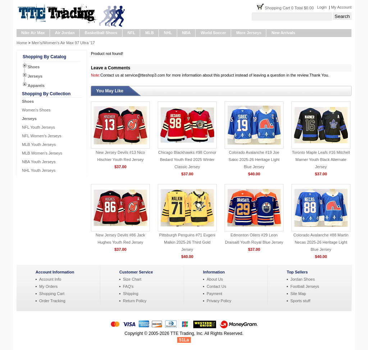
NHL (168, 33)
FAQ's (128, 286)
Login (322, 7)
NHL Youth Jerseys (38, 170)
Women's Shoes (36, 110)
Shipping (130, 293)
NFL (131, 33)
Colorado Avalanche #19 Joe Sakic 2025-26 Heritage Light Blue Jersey (254, 159)
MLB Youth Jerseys (39, 144)
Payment (214, 293)
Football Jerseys (304, 286)
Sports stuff (300, 301)
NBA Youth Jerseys (39, 162)
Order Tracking (52, 301)
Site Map (298, 293)
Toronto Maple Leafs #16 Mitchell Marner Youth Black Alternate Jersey (321, 159)
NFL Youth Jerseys (38, 127)
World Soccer (213, 33)
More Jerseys (248, 33)
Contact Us (216, 286)
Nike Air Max (33, 33)
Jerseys (35, 76)
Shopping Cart (51, 293)
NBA (186, 33)
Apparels (36, 85)
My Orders (48, 286)
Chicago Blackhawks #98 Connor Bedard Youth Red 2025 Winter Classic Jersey (187, 159)
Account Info (50, 279)
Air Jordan (65, 33)
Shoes (34, 67)
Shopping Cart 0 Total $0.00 (291, 8)
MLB (149, 33)
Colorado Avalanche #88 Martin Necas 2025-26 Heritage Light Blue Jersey (320, 242)
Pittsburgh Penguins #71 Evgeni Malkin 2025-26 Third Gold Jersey (187, 242)
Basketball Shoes (101, 33)
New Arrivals (283, 33)
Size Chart (132, 279)
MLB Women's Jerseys (42, 153)
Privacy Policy (219, 301)
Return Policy (134, 301)
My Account (341, 7)
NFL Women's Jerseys (41, 136)
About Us (215, 279)
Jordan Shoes (302, 279)
